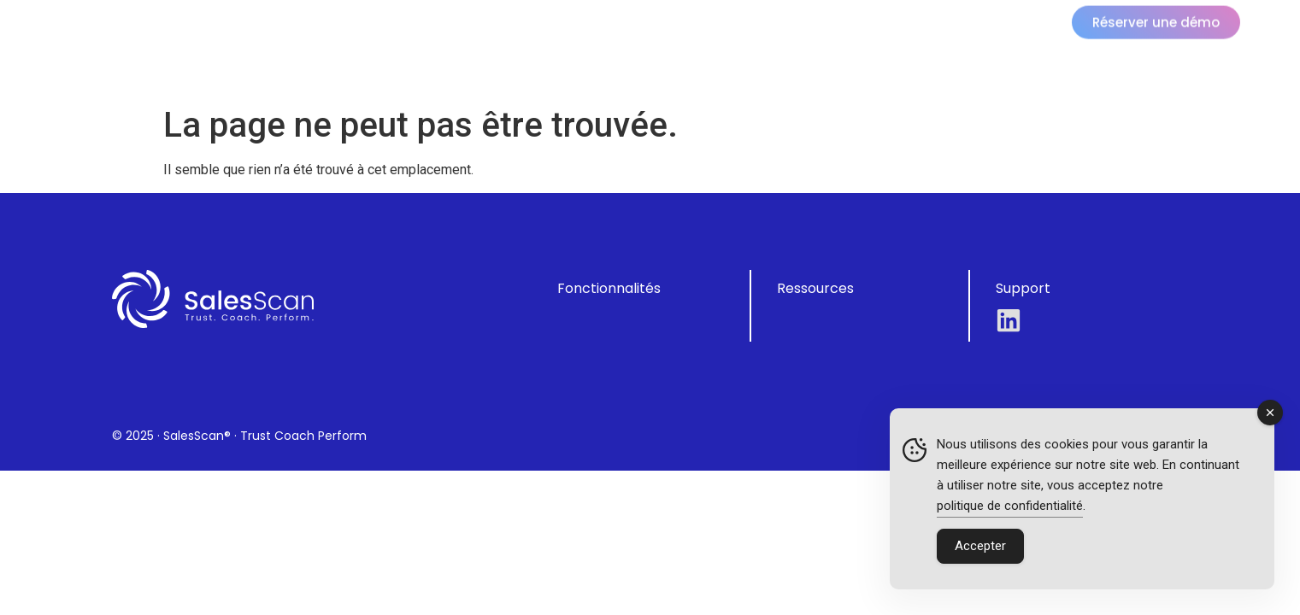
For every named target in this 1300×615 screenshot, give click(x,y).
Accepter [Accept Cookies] (980, 546)
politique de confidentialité (1010, 505)
